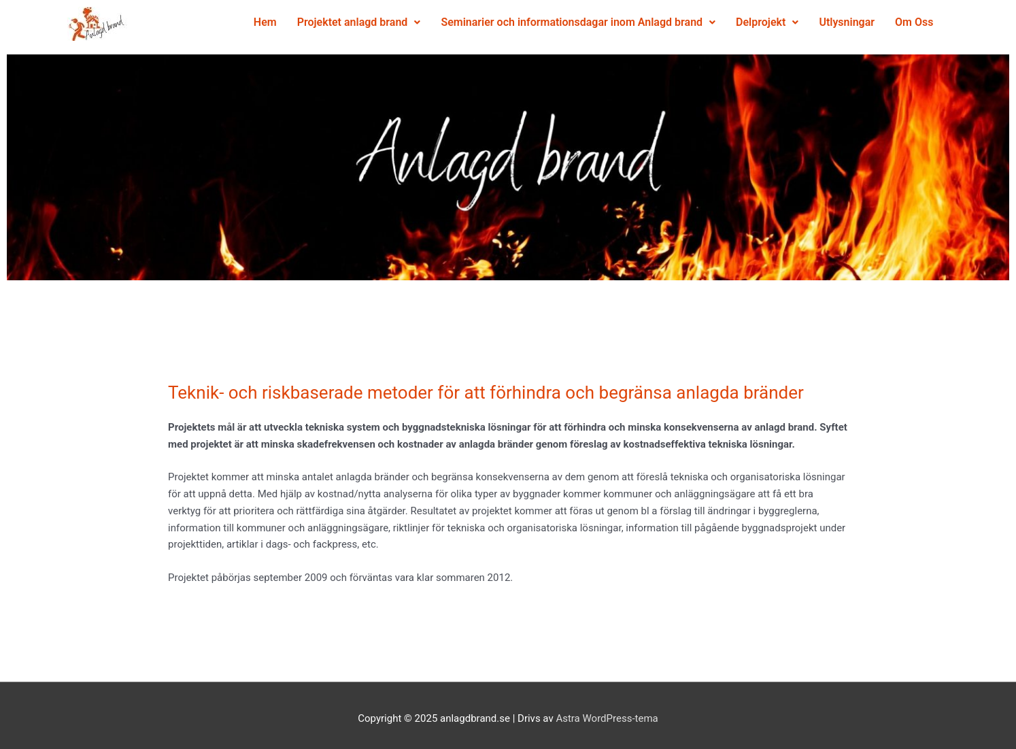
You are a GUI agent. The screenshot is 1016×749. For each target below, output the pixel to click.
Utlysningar (734, 53)
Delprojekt (789, 22)
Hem (287, 22)
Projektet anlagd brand (381, 22)
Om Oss (801, 53)
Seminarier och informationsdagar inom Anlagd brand (600, 22)
